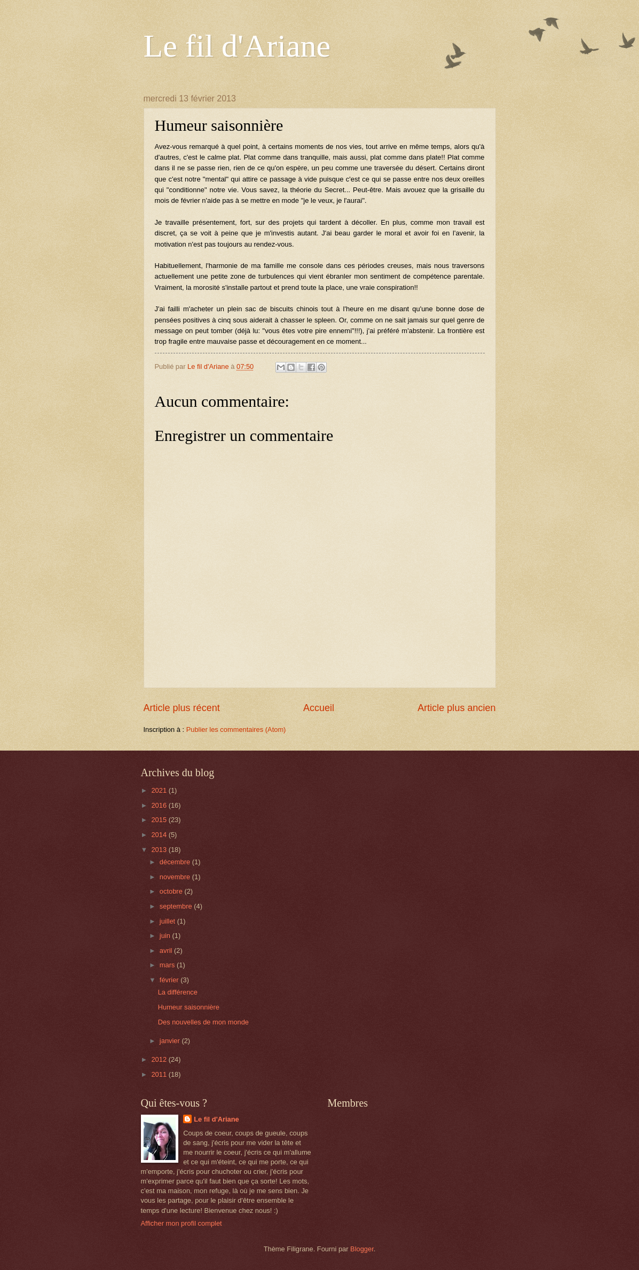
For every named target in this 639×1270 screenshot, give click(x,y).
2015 (159, 820)
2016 (159, 805)
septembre (177, 906)
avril (167, 950)
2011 (159, 1074)
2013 (159, 850)
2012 (159, 1059)
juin (166, 936)
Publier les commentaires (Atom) (236, 729)
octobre (172, 891)
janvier (171, 1041)
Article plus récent (182, 708)
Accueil (318, 708)
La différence (178, 992)
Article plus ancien (456, 708)
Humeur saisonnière (188, 1007)
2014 (159, 835)
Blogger (362, 1249)
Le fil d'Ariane (237, 46)
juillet (168, 921)
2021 (159, 790)
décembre (176, 862)
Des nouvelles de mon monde (203, 1022)
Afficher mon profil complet (181, 1223)
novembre (176, 877)
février (170, 980)
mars (168, 965)
